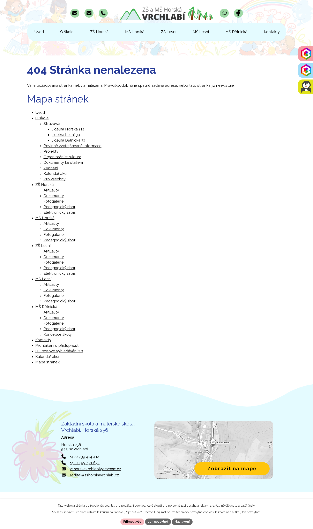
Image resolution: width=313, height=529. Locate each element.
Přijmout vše (132, 521)
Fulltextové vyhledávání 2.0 (59, 351)
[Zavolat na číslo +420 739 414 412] (103, 13)
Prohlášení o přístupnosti (57, 345)
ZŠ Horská (44, 184)
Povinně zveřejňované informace (73, 146)
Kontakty (43, 340)
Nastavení (182, 521)
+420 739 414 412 (84, 456)
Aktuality (51, 190)
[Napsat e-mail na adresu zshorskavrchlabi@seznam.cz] (74, 13)
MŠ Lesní (43, 279)
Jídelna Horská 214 (68, 129)
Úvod (40, 112)
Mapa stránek (47, 362)
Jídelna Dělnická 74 (68, 140)
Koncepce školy (58, 334)
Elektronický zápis (60, 212)
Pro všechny (55, 179)
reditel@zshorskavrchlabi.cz (94, 475)
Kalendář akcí (55, 173)
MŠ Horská (44, 218)
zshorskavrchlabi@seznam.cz (95, 469)
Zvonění (51, 168)
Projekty (51, 151)
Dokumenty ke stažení (63, 162)
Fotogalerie (54, 201)
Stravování (53, 123)
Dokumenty (54, 196)
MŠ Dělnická (46, 306)
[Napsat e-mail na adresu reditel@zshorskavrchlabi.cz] (89, 13)
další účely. (247, 505)
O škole (42, 118)
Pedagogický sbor (59, 207)
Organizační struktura (62, 157)
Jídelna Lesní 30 (66, 135)
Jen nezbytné (158, 521)
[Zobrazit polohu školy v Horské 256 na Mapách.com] (213, 450)
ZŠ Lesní (43, 245)
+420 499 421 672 (84, 463)
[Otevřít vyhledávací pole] (224, 13)
